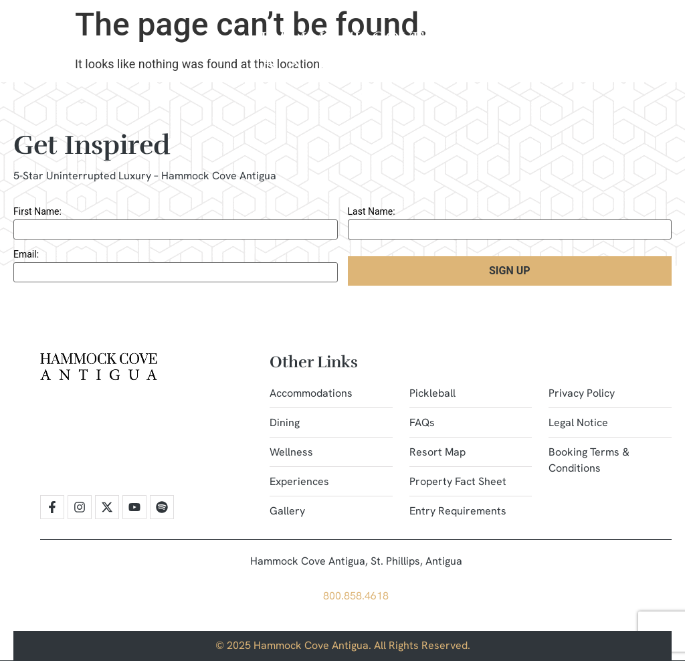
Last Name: (371, 211)
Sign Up (509, 270)
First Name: (37, 211)
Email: (26, 254)
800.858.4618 (356, 596)
